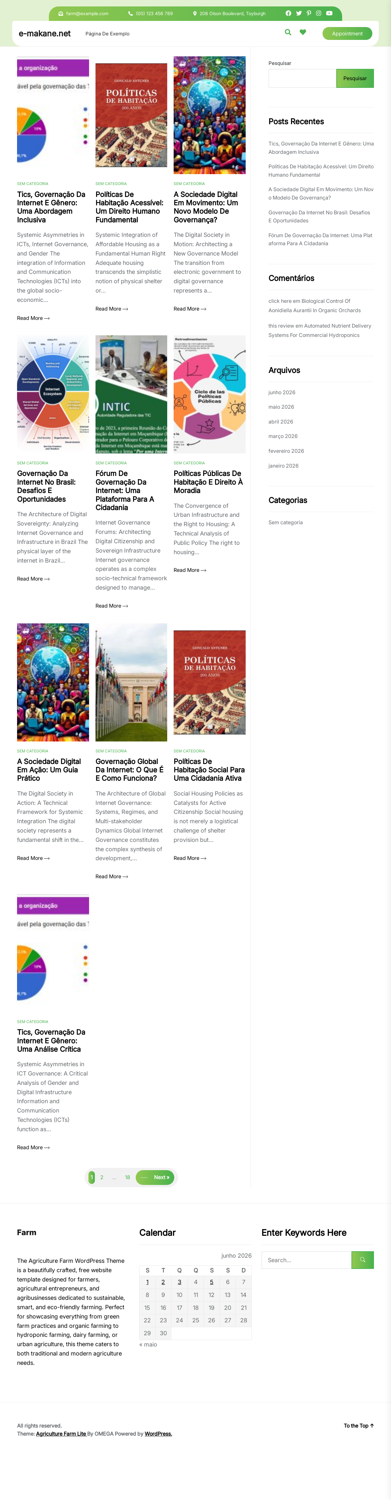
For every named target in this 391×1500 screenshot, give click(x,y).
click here (280, 301)
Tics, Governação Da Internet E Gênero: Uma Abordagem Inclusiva (321, 147)
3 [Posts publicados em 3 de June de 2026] (179, 1324)
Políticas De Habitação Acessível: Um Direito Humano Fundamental (321, 170)
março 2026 (283, 436)
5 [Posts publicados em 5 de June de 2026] (212, 1324)
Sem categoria (32, 194)
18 (127, 1220)
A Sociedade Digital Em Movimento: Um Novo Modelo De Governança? (321, 193)
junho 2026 (282, 392)
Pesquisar (279, 63)
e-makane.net (44, 33)
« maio (148, 1387)
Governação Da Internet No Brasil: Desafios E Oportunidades (319, 216)
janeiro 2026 (283, 465)
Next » (161, 1220)
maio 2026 (281, 407)
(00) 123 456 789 (154, 13)
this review (281, 325)
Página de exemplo (108, 33)
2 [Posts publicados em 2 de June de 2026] (163, 1324)
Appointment (347, 33)
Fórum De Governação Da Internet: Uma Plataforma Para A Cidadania (320, 239)
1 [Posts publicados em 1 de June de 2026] (147, 1324)
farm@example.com (87, 13)
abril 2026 (280, 421)
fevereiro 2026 (286, 451)
